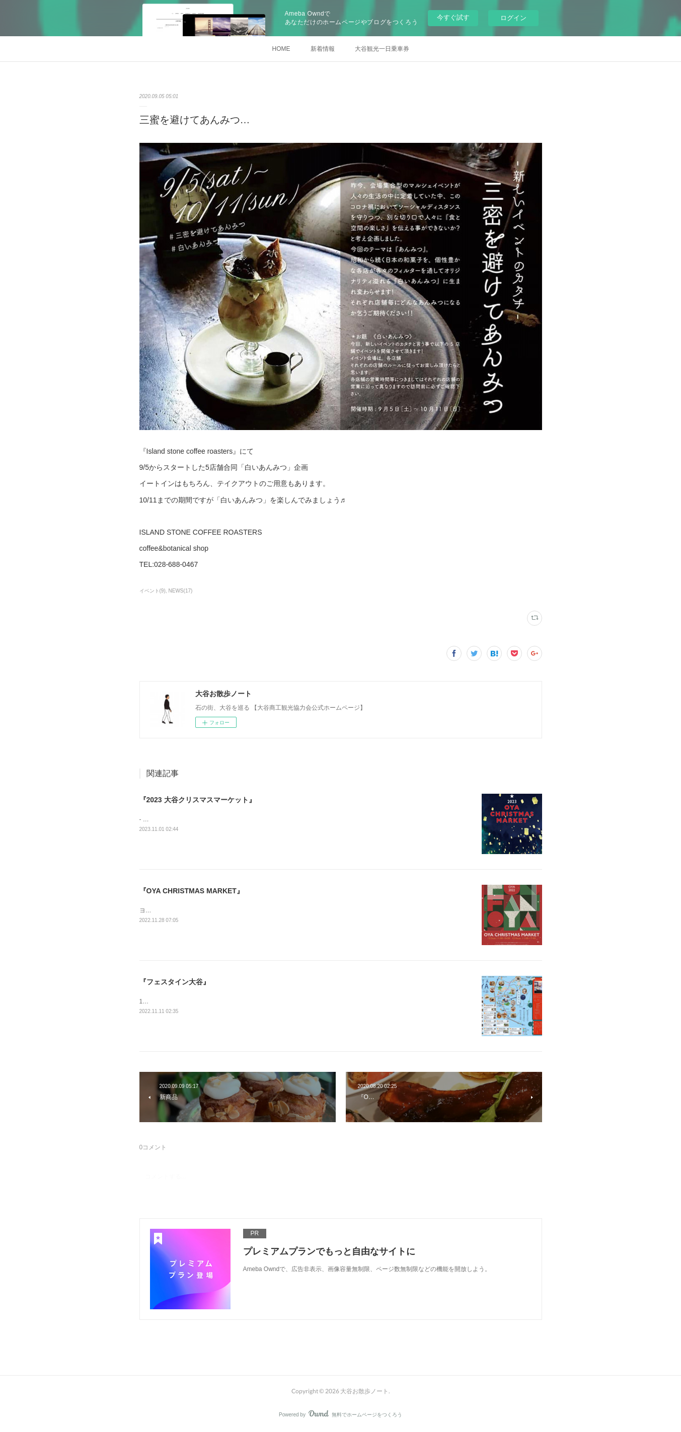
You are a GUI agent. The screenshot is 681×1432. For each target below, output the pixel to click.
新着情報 (323, 48)
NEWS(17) (181, 591)
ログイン (513, 18)
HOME (281, 48)
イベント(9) (152, 591)
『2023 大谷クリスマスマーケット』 (197, 800)
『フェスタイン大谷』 (174, 982)
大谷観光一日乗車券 (382, 48)
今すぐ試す (453, 17)
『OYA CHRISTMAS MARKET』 (191, 891)
